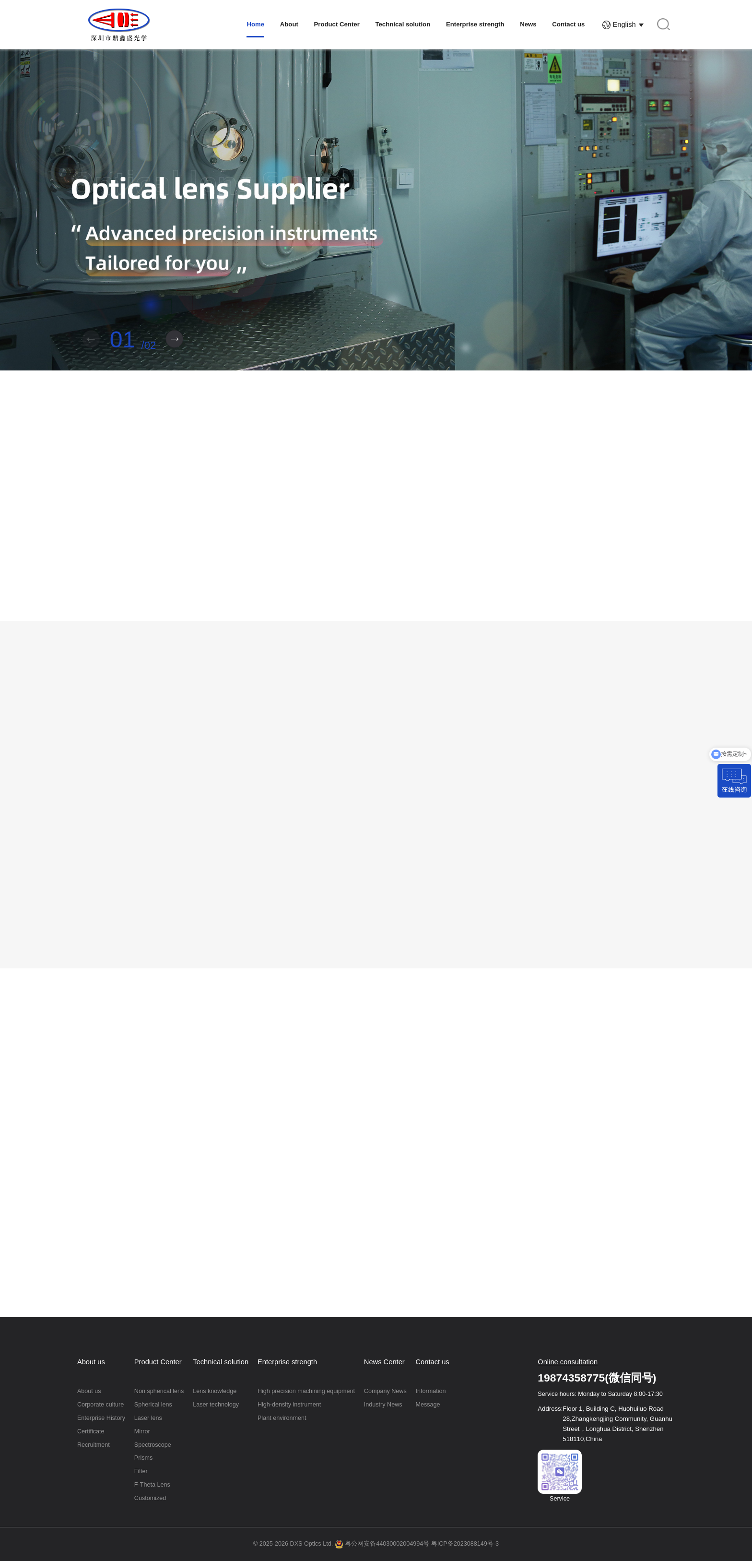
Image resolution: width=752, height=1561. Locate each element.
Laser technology (216, 1404)
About (289, 24)
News (528, 24)
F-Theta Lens (152, 1484)
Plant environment (282, 1418)
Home (255, 24)
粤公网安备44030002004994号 (382, 1543)
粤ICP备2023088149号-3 (465, 1543)
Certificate (91, 1431)
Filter (141, 1471)
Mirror (142, 1431)
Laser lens (148, 1418)
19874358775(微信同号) (597, 1377)
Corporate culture (100, 1404)
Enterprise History (101, 1418)
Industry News (383, 1404)
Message (428, 1404)
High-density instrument (289, 1404)
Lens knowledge (214, 1391)
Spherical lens (153, 1404)
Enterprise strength (475, 24)
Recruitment (93, 1445)
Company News (385, 1391)
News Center (384, 1362)
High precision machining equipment (306, 1391)
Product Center (337, 24)
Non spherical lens (159, 1391)
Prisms (143, 1457)
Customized (150, 1498)
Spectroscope (152, 1445)
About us (91, 1362)
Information (431, 1391)
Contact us (568, 24)
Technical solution (402, 24)
